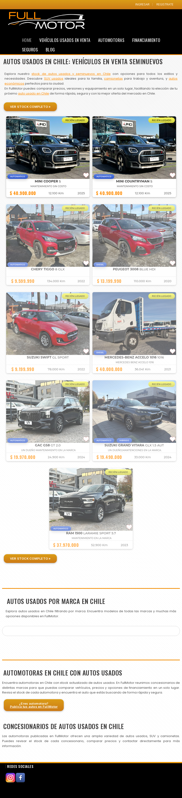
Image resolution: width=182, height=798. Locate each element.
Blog (50, 49)
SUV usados (53, 78)
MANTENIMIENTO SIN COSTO (48, 186)
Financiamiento (146, 40)
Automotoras (111, 40)
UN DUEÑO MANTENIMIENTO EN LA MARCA (48, 450)
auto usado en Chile (33, 93)
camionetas (113, 78)
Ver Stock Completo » (30, 107)
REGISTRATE (164, 4)
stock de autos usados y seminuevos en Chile (71, 74)
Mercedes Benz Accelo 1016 (135, 362)
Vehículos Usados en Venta (65, 40)
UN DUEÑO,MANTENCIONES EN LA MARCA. (135, 450)
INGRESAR (142, 4)
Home (27, 40)
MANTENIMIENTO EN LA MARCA (91, 538)
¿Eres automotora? (34, 705)
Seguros (30, 49)
